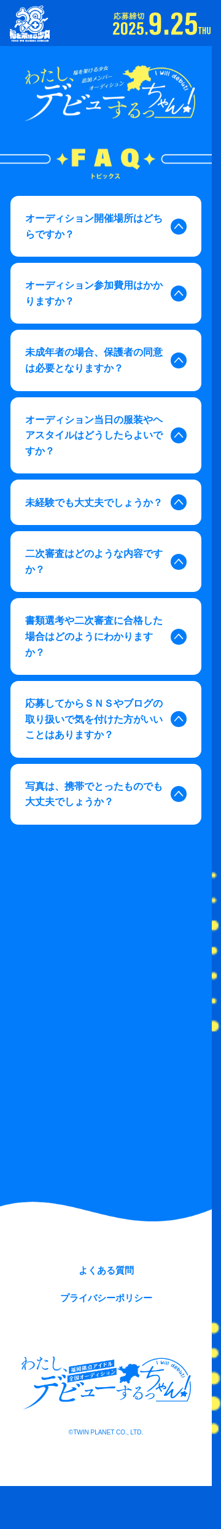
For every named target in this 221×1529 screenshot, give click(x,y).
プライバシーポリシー (106, 1298)
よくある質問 (106, 1270)
